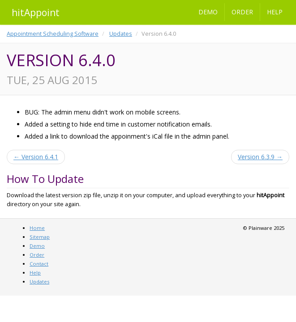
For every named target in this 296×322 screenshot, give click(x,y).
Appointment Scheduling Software (53, 34)
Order (242, 12)
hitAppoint (36, 12)
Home (37, 228)
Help (275, 12)
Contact (39, 263)
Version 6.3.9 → (260, 157)
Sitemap (40, 236)
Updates (120, 34)
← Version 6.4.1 (35, 157)
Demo (208, 12)
